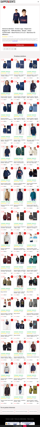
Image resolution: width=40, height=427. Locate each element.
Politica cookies (30, 419)
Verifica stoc (26, 45)
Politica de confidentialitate (20, 419)
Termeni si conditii (10, 419)
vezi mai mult (15, 41)
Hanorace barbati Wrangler (21, 411)
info (11, 77)
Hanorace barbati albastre (8, 411)
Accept (24, 426)
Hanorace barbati (33, 411)
